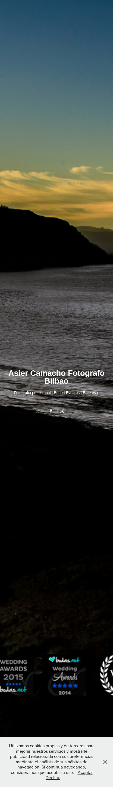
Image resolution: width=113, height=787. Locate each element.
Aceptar (85, 772)
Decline (53, 777)
